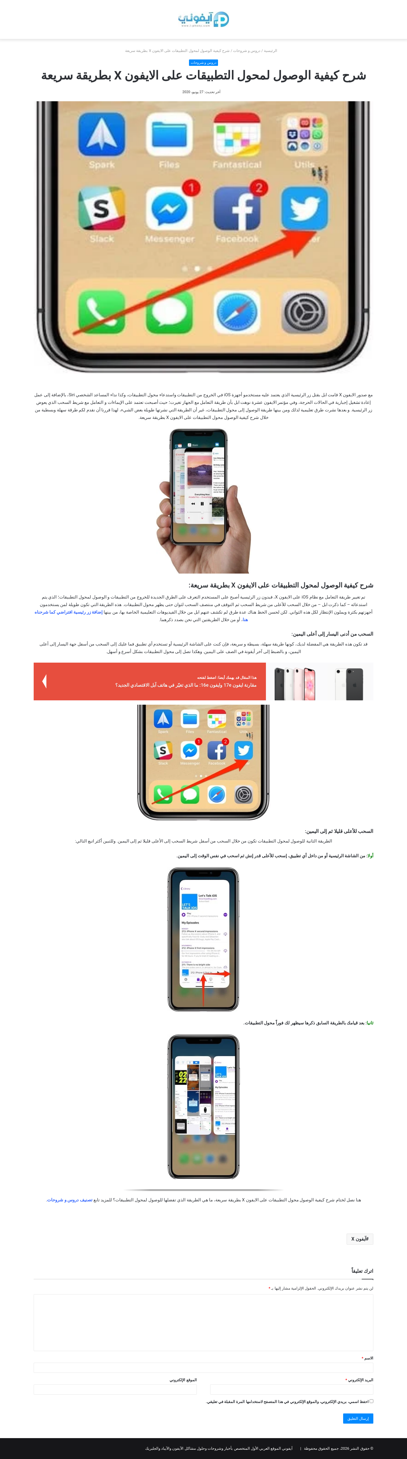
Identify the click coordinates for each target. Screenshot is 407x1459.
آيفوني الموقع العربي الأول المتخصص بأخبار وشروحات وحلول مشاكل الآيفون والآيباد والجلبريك (219, 1448)
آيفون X (358, 1239)
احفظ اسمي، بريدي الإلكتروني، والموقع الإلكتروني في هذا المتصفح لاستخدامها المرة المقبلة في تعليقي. (287, 1402)
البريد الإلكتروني (359, 1380)
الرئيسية (273, 50)
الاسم (367, 1358)
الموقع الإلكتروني (183, 1380)
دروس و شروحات (246, 50)
